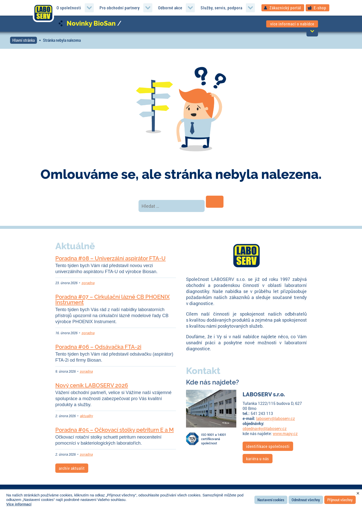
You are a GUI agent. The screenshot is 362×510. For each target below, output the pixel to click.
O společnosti (69, 7)
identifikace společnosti (268, 446)
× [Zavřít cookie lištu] (357, 493)
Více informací (18, 504)
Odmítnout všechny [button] (306, 499)
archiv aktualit (72, 468)
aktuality (86, 415)
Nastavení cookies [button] (270, 499)
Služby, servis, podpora (221, 7)
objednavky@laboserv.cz (265, 428)
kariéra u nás (257, 458)
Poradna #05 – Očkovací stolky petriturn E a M (114, 430)
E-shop (320, 7)
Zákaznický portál (285, 7)
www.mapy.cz (285, 433)
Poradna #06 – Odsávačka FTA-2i (98, 347)
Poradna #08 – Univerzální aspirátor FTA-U (110, 258)
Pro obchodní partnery (120, 7)
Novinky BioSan (91, 23)
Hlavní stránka (23, 40)
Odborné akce (170, 7)
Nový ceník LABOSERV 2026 (91, 385)
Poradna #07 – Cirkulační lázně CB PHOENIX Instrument (112, 299)
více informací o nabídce (292, 23)
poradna (88, 282)
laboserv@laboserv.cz (275, 418)
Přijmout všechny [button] (340, 499)
